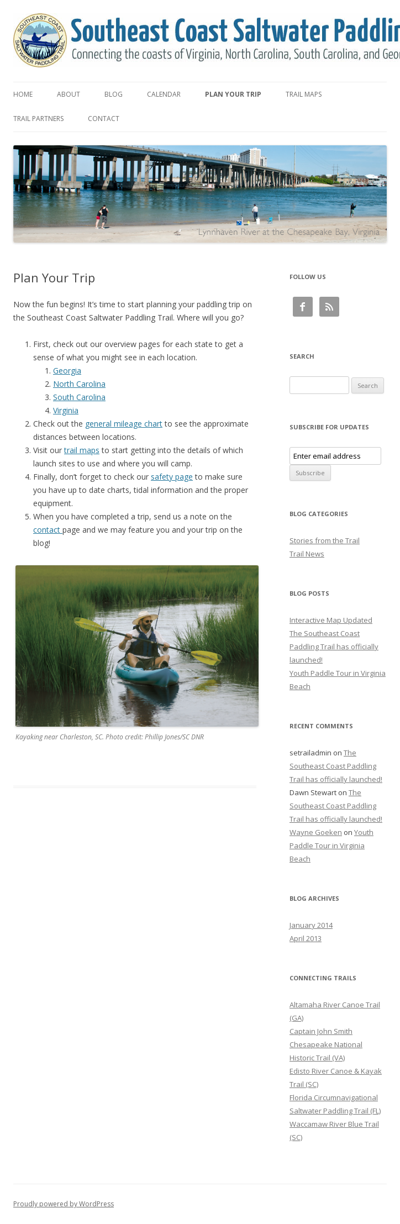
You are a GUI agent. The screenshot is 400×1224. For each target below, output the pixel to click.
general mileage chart (123, 423)
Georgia (67, 370)
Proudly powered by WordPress (63, 1204)
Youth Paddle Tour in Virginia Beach (331, 845)
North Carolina (79, 384)
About (68, 94)
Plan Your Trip (233, 94)
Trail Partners (38, 118)
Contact (103, 118)
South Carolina (79, 397)
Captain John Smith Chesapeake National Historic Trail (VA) (326, 1044)
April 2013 (306, 938)
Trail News (307, 554)
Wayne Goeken (316, 832)
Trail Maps (304, 94)
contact (47, 529)
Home (23, 94)
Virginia (65, 410)
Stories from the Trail (325, 540)
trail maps (81, 450)
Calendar (164, 94)
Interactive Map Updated (331, 620)
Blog (113, 94)
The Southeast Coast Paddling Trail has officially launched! (334, 646)
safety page (172, 476)
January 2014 (311, 925)
